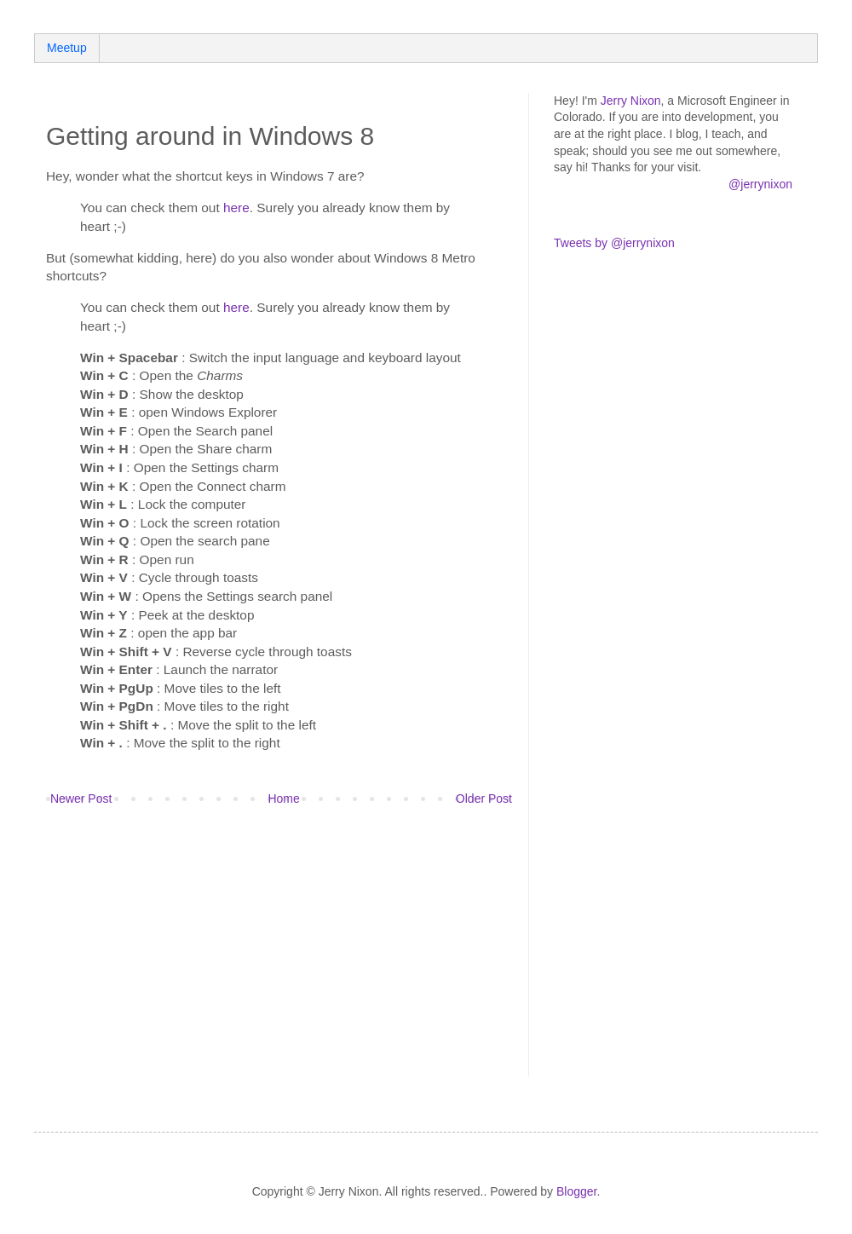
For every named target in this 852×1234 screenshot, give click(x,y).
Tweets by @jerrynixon (614, 243)
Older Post (484, 798)
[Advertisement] (235, 952)
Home (283, 798)
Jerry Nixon (631, 100)
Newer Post (81, 798)
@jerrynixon (760, 184)
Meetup (67, 48)
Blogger (576, 1191)
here (236, 207)
